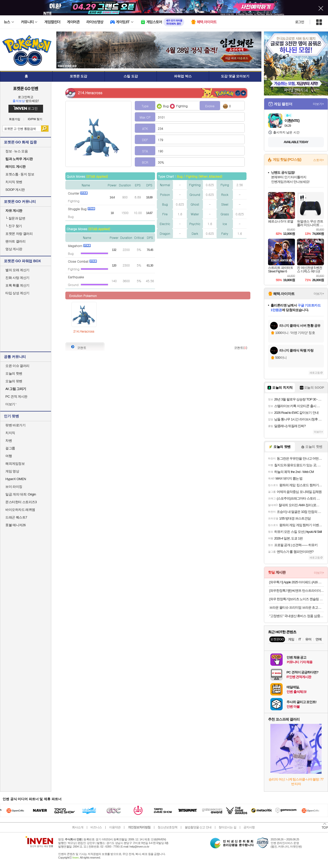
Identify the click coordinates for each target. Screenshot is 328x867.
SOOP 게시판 (15, 189)
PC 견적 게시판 (16, 396)
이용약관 (114, 827)
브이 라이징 (13, 486)
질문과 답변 (15, 218)
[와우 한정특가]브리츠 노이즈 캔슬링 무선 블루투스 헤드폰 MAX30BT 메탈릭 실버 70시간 (296, 599)
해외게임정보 (15, 463)
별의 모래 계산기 (17, 270)
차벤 (8, 440)
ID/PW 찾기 (35, 119)
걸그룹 (10, 448)
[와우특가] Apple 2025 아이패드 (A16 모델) (296, 582)
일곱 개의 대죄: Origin (20, 494)
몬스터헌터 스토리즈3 (21, 502)
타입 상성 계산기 (17, 293)
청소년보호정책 (167, 827)
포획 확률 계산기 (17, 285)
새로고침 (315, 372)
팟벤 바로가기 (15, 425)
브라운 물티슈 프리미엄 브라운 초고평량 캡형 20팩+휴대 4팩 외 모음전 (296, 607)
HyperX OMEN (15, 479)
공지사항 (249, 827)
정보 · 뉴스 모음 (16, 151)
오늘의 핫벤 (13, 373)
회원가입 (14, 119)
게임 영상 (12, 471)
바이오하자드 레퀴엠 (20, 509)
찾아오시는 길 (227, 827)
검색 (44, 128)
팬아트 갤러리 (15, 241)
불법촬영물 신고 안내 (198, 827)
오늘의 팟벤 (13, 381)
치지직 (10, 433)
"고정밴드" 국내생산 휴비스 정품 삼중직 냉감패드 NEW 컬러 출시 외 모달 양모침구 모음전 (296, 616)
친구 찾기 (13, 226)
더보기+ (318, 103)
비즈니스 (96, 827)
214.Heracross (83, 331)
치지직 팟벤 (13, 182)
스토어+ (318, 160)
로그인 (299, 22)
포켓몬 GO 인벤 (25, 88)
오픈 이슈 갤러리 (17, 365)
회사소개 (77, 827)
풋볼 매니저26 (15, 525)
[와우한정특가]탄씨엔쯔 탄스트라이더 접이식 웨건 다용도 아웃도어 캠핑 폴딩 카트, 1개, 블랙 (296, 591)
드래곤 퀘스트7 (16, 517)
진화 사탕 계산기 (17, 277)
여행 (8, 456)
